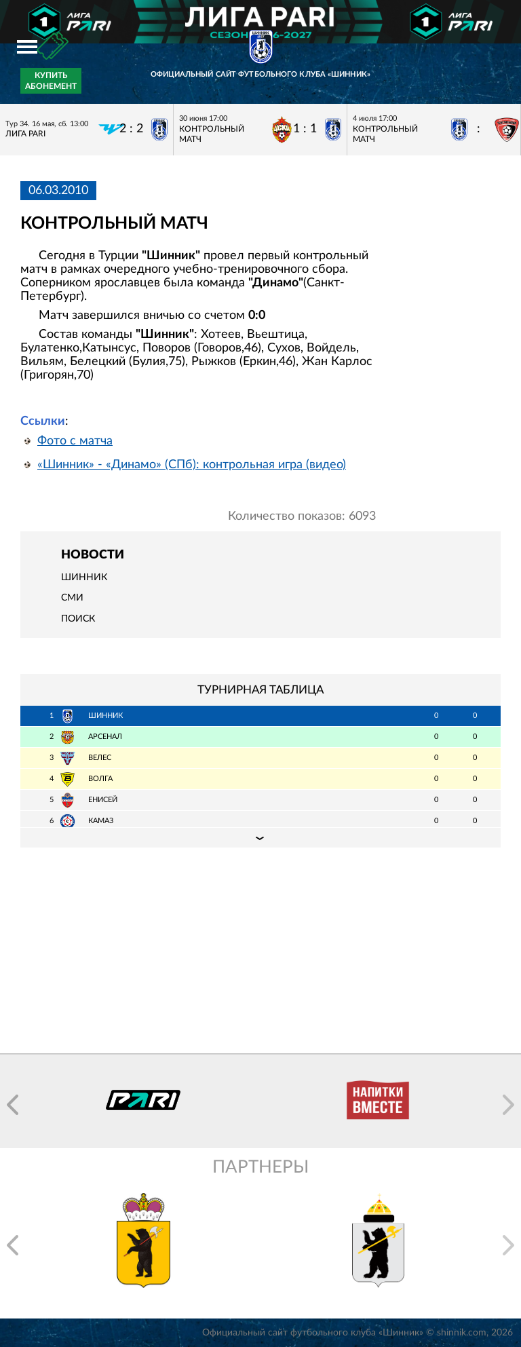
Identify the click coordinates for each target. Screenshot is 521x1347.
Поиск (78, 619)
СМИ (72, 598)
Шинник (84, 577)
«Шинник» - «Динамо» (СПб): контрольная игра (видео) (191, 465)
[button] (12, 1105)
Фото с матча (75, 441)
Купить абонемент (51, 80)
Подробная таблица (260, 837)
